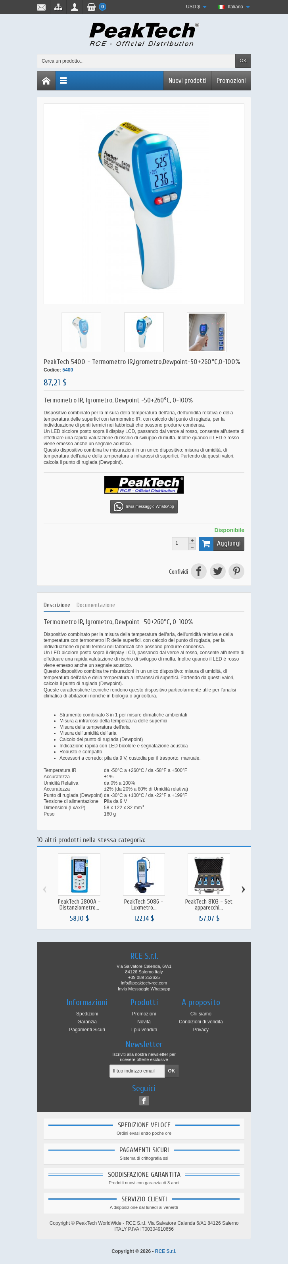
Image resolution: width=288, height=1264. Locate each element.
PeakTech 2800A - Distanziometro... (79, 904)
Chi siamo (200, 1014)
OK (243, 60)
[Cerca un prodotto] (136, 61)
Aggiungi (220, 543)
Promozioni (231, 80)
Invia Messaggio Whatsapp (144, 988)
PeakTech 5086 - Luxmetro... (143, 904)
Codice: (52, 370)
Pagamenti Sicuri (87, 1029)
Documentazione (96, 605)
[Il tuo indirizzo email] (137, 1071)
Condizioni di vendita (201, 1022)
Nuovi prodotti (188, 80)
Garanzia (87, 1022)
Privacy (201, 1029)
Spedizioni (87, 1014)
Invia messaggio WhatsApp (144, 506)
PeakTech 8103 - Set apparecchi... (208, 904)
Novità (144, 1022)
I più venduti (144, 1029)
